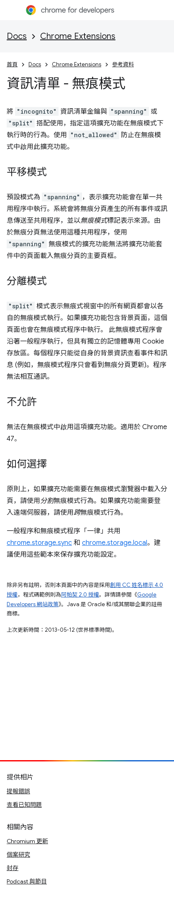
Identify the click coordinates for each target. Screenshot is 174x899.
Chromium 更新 (27, 841)
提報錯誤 (18, 791)
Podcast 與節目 (27, 881)
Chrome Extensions (77, 36)
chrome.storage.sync (39, 543)
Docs (17, 36)
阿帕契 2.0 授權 (80, 594)
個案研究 (18, 854)
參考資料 (123, 64)
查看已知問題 (24, 804)
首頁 (12, 64)
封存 (12, 868)
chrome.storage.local (114, 543)
